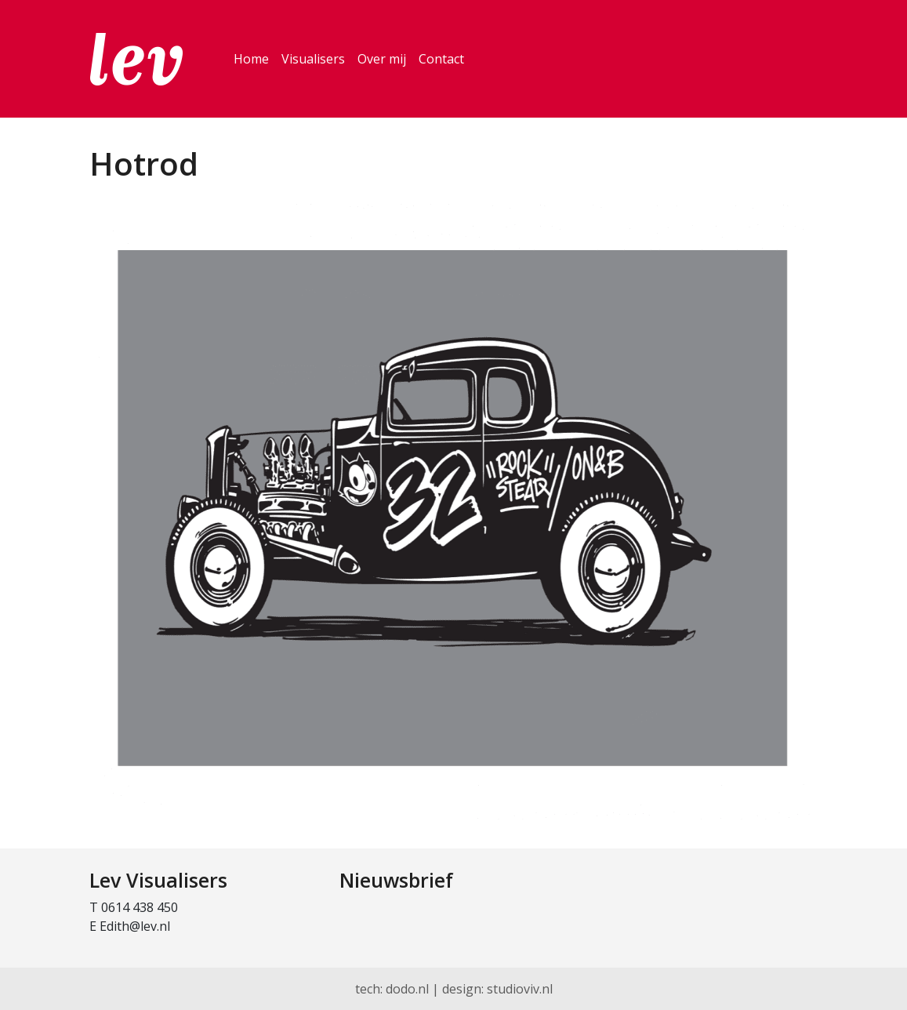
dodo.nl (407, 988)
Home (251, 58)
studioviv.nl (520, 988)
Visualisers (313, 58)
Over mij (381, 58)
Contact (441, 58)
